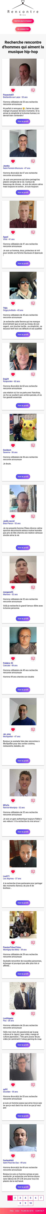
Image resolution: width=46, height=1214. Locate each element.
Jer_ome (7, 734)
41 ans (11, 239)
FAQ (11, 1211)
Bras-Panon (8, 523)
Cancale (6, 665)
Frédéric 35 (8, 663)
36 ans (14, 452)
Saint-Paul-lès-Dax (11, 1163)
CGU (17, 1211)
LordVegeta (8, 1018)
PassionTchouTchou (12, 947)
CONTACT (39, 1211)
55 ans (17, 523)
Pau (5, 1021)
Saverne (6, 452)
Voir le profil (23, 121)
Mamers (6, 594)
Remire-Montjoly (10, 807)
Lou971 (6, 876)
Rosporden (8, 381)
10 (30, 1203)
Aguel (5, 237)
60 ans (17, 381)
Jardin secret (9, 521)
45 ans (20, 310)
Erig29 (6, 379)
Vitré (5, 239)
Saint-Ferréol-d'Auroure (13, 168)
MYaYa (6, 805)
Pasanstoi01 (8, 95)
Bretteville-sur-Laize (11, 97)
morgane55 (8, 592)
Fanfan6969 (8, 1160)
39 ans (24, 949)
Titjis (5, 308)
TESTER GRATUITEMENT (23, 21)
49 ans (15, 665)
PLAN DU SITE (27, 1211)
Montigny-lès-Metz (11, 949)
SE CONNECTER (23, 29)
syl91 (5, 1089)
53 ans (25, 97)
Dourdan (6, 1092)
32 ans (15, 594)
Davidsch (7, 450)
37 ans (18, 878)
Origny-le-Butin (9, 310)
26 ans (11, 1021)
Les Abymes (8, 878)
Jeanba (6, 166)
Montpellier (8, 736)
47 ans (27, 168)
